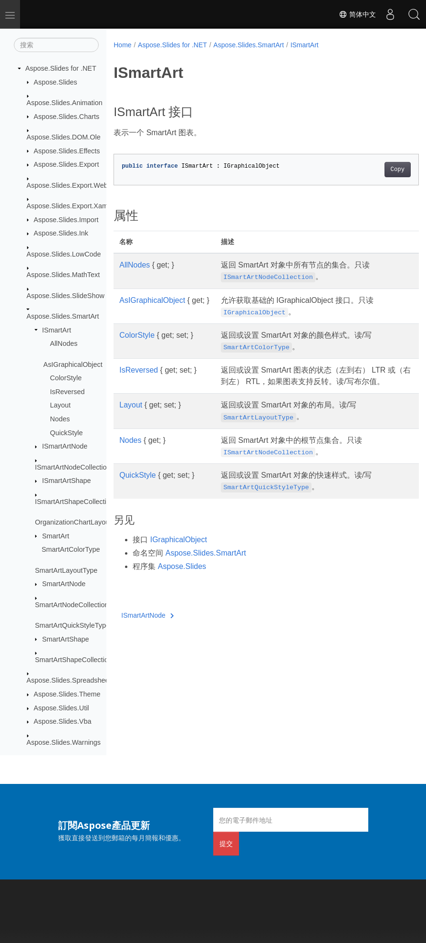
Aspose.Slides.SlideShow (65, 296)
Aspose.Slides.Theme (67, 694)
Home (122, 45)
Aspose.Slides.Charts (67, 116)
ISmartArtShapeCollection (74, 501)
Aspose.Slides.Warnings (64, 742)
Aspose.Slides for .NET (60, 68)
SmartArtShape (65, 639)
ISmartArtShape (66, 480)
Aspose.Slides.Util (61, 708)
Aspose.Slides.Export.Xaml (68, 206)
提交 (226, 843)
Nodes (60, 419)
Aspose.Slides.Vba (63, 721)
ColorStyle (66, 378)
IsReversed (67, 392)
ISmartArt (56, 330)
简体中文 (357, 14)
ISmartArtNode (64, 446)
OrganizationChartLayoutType (80, 522)
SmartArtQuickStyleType (72, 625)
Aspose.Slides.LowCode (64, 254)
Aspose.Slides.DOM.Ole (64, 137)
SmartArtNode (63, 584)
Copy (376, 169)
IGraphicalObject (178, 551)
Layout (60, 405)
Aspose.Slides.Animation (65, 103)
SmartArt (55, 536)
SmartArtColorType (71, 549)
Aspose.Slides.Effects (67, 151)
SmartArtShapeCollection (73, 660)
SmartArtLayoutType (66, 570)
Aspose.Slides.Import (66, 220)
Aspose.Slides (55, 82)
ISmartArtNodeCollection (72, 467)
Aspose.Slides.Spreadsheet (69, 680)
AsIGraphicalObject (73, 364)
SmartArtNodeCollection (71, 605)
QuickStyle (66, 433)
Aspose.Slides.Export (66, 164)
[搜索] (56, 45)
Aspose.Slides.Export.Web (67, 185)
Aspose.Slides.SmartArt (63, 316)
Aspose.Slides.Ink (61, 233)
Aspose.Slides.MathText (63, 275)
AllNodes (64, 343)
